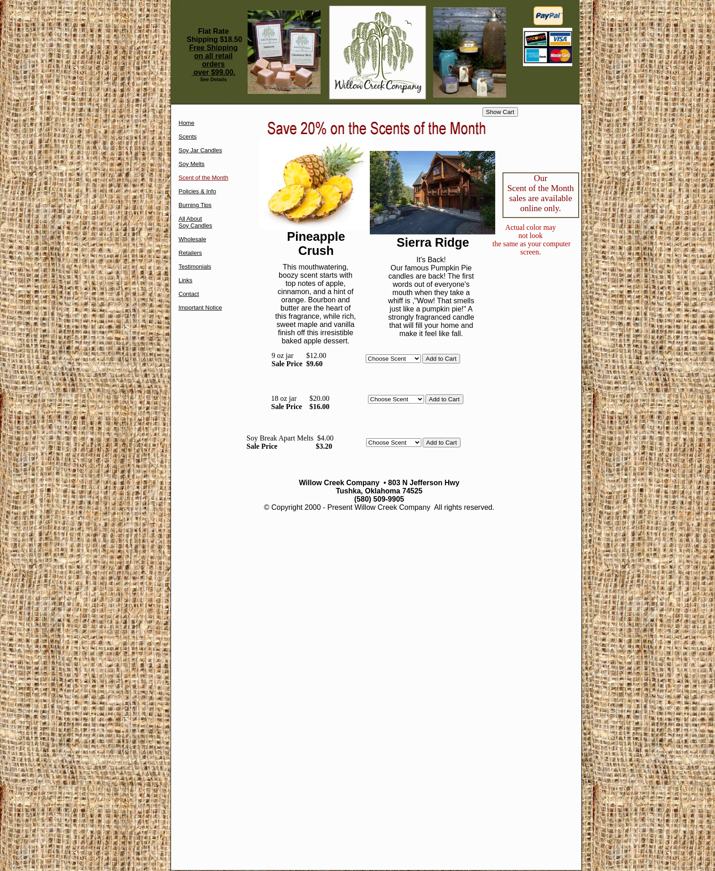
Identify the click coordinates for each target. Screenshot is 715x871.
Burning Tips (195, 205)
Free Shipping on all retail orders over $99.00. (213, 60)
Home (187, 122)
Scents (188, 136)
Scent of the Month (203, 177)
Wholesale (193, 239)
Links (185, 280)
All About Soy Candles (195, 222)
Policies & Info (197, 191)
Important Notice (200, 307)
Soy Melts (192, 164)
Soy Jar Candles (200, 150)
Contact (189, 293)
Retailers (190, 252)
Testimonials (195, 266)
